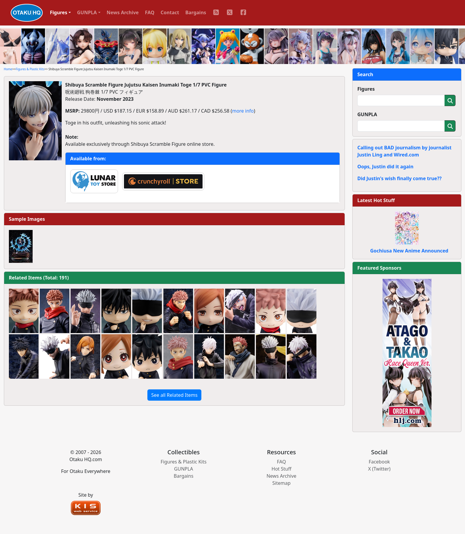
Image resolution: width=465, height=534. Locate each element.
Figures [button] (58, 12)
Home (8, 69)
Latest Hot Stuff (376, 200)
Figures (366, 89)
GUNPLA (367, 114)
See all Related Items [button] (174, 395)
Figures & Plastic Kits (30, 69)
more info (243, 111)
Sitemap (281, 483)
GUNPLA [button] (87, 12)
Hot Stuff (282, 469)
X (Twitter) (379, 469)
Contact (170, 12)
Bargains (195, 12)
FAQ (150, 12)
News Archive (123, 12)
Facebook (379, 461)
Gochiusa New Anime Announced (409, 250)
